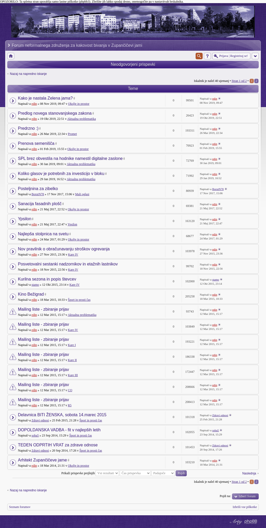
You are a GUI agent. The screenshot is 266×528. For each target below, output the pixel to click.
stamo (35, 284)
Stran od (239, 81)
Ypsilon (24, 219)
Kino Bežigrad (31, 294)
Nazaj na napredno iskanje (28, 74)
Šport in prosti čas (79, 300)
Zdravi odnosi (40, 420)
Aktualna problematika (81, 119)
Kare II (72, 360)
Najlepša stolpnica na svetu (43, 234)
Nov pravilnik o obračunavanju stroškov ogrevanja (64, 249)
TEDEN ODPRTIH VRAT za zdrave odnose (58, 445)
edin (34, 104)
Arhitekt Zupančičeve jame (42, 460)
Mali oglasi (82, 194)
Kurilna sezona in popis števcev (47, 279)
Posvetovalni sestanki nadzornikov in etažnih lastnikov (68, 264)
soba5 (35, 435)
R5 (69, 405)
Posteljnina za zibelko (38, 188)
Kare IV (73, 254)
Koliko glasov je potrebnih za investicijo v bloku (61, 173)
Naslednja (249, 473)
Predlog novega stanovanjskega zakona (55, 113)
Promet (72, 134)
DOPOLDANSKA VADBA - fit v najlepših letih (59, 430)
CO (70, 390)
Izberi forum (247, 496)
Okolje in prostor (78, 104)
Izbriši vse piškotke (245, 507)
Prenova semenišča (36, 143)
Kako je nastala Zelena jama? (45, 98)
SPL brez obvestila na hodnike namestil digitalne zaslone (70, 158)
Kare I (72, 345)
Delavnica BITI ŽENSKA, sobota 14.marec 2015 (62, 415)
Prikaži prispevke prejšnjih (90, 473)
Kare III (73, 375)
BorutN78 (37, 194)
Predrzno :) (28, 128)
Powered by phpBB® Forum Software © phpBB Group (251, 521)
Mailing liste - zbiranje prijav (43, 309)
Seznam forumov (19, 507)
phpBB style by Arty (235, 521)
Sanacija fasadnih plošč (40, 203)
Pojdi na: (225, 496)
